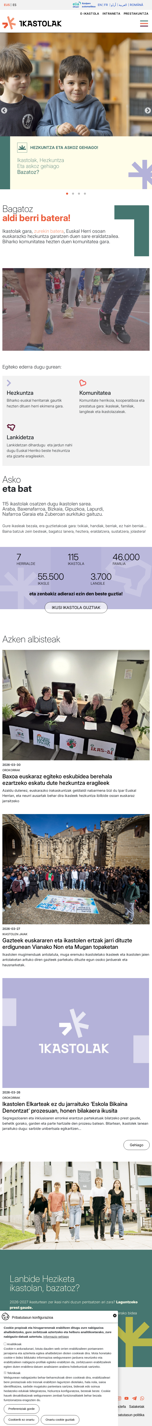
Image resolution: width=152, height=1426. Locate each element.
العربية (123, 4)
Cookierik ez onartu (21, 1419)
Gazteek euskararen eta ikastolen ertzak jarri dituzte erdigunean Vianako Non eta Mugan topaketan (67, 943)
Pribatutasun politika (128, 1415)
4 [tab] (85, 194)
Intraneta (111, 13)
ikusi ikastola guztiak (76, 607)
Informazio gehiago (56, 1336)
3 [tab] (79, 194)
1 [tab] (67, 194)
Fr (106, 4)
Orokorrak (11, 770)
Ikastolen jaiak (15, 934)
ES (14, 5)
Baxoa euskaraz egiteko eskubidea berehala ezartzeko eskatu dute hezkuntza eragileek (57, 779)
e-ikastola (89, 13)
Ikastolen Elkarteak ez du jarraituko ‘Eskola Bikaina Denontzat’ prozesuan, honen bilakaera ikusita (64, 1107)
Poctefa (120, 1407)
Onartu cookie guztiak (60, 1419)
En (100, 4)
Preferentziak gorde (22, 1408)
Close (114, 1315)
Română (136, 4)
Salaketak (136, 1407)
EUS (7, 5)
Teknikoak (14, 1373)
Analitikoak (14, 1344)
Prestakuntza (136, 13)
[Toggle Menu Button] (144, 21)
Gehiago (136, 1145)
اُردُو (113, 4)
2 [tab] (73, 194)
